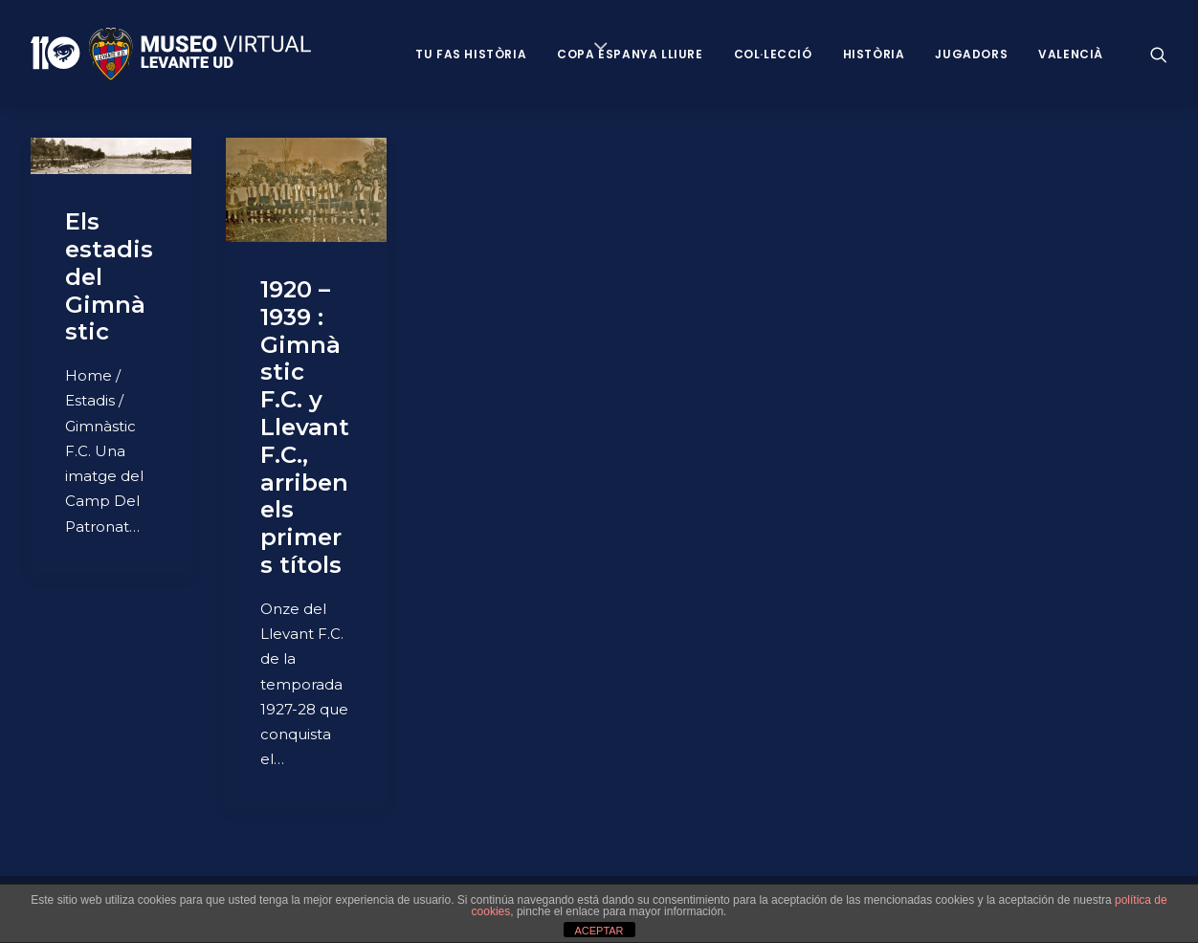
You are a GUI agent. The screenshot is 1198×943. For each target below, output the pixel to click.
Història (874, 54)
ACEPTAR (598, 930)
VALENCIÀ (1070, 54)
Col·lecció (773, 54)
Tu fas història (470, 54)
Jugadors (971, 54)
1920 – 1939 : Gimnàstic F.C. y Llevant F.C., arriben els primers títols (304, 427)
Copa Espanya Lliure (629, 54)
